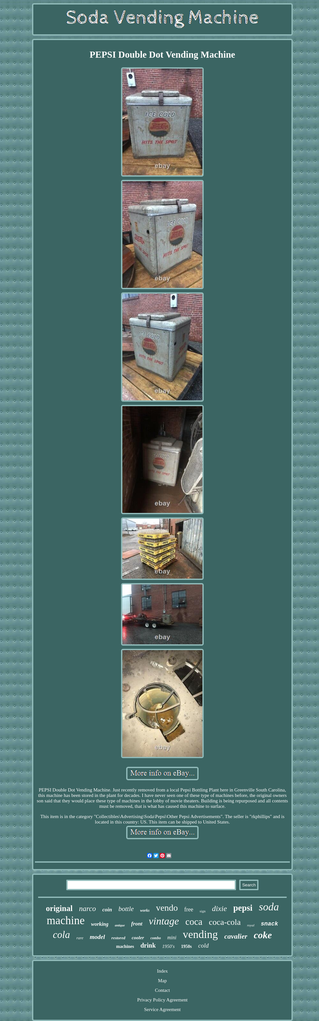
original (59, 908)
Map (162, 980)
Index (162, 971)
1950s (186, 946)
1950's (168, 946)
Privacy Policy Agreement (162, 999)
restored (118, 937)
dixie (219, 908)
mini (171, 937)
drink (148, 945)
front (137, 924)
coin (107, 910)
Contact (162, 990)
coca (193, 921)
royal (250, 925)
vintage (164, 921)
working (99, 924)
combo (156, 938)
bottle (126, 909)
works (145, 910)
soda (269, 907)
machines (125, 946)
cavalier (235, 936)
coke (263, 935)
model (97, 936)
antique (120, 925)
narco (87, 909)
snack (269, 924)
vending (200, 934)
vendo (167, 908)
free (188, 909)
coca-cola (225, 922)
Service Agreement (162, 1009)
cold (203, 945)
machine (66, 920)
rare (79, 937)
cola (61, 934)
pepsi (242, 908)
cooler (138, 937)
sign (202, 911)
